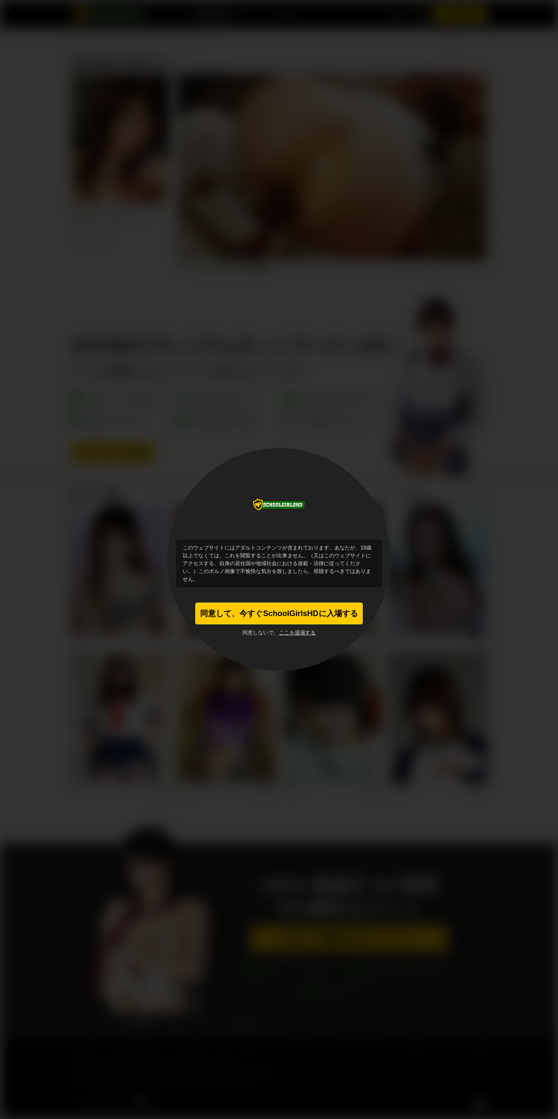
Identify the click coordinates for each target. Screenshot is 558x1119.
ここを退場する (297, 633)
